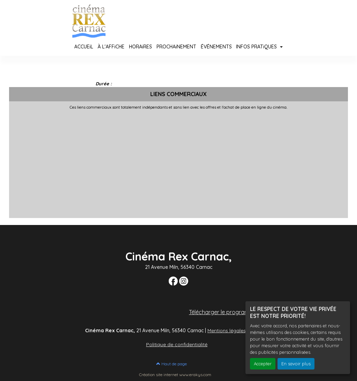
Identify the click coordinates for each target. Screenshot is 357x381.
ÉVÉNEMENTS (216, 47)
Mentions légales (226, 330)
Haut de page (171, 363)
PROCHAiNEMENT (176, 47)
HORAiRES (140, 47)
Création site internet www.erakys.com (175, 374)
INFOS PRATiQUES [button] (257, 47)
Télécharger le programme (223, 312)
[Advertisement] (178, 162)
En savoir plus (296, 363)
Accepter (263, 363)
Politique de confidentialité (176, 344)
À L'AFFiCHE (111, 47)
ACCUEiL (83, 47)
